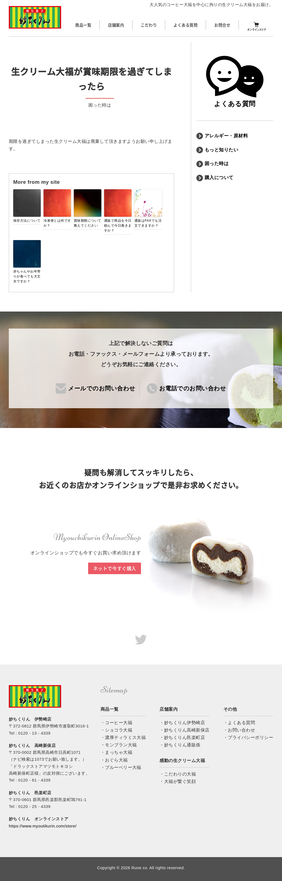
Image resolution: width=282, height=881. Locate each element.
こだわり (149, 25)
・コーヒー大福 (116, 722)
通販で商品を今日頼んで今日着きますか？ (118, 225)
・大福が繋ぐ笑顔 (177, 781)
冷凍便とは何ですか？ (57, 223)
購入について (219, 177)
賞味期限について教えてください (87, 223)
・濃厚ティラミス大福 (123, 737)
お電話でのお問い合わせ (192, 388)
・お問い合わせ (239, 730)
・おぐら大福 (114, 760)
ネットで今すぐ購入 (114, 568)
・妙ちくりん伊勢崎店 (182, 722)
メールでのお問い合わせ (101, 388)
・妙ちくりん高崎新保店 (184, 730)
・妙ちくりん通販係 (179, 745)
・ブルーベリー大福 (121, 767)
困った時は (217, 163)
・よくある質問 (239, 722)
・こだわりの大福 (177, 774)
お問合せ (222, 25)
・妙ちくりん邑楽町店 (182, 737)
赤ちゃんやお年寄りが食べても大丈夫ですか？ (27, 276)
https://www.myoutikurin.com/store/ (43, 826)
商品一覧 (83, 25)
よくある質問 (185, 25)
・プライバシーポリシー (248, 737)
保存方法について (27, 221)
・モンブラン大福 (119, 745)
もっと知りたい (221, 149)
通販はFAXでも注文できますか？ (148, 223)
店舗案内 (116, 25)
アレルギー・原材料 (226, 135)
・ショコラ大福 (116, 730)
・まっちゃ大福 (116, 752)
